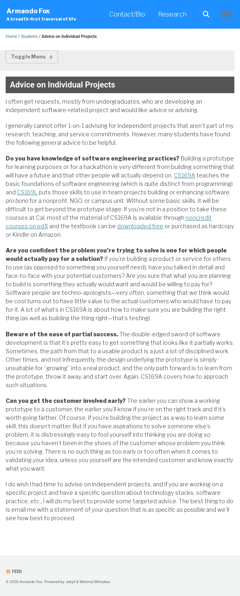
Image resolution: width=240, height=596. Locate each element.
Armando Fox (41, 14)
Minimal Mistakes (94, 581)
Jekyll (70, 581)
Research (172, 14)
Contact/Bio (127, 14)
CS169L (27, 192)
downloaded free (140, 226)
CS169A (184, 175)
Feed (14, 571)
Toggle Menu (28, 57)
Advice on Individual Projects (62, 85)
